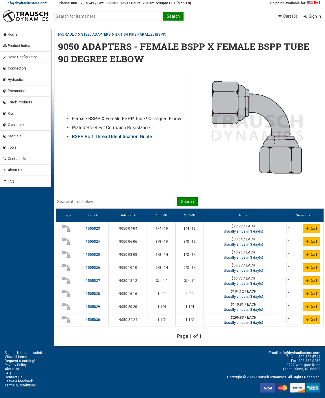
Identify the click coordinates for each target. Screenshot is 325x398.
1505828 (93, 294)
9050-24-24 (128, 320)
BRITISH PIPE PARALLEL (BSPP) (140, 34)
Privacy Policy (16, 365)
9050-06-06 (128, 242)
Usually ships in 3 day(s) (243, 231)
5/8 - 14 (162, 268)
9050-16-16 (128, 294)
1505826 (93, 268)
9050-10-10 (128, 268)
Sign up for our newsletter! (25, 353)
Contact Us (14, 159)
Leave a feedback (19, 381)
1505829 (93, 307)
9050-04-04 (128, 229)
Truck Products (17, 102)
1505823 (93, 229)
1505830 (93, 320)
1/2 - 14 (162, 255)
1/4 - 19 (162, 229)
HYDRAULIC (67, 34)
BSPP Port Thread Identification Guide (112, 136)
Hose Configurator (20, 57)
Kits (8, 114)
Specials (12, 136)
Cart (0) (287, 16)
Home (10, 34)
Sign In (314, 16)
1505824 (93, 242)
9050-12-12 (128, 281)
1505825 (93, 255)
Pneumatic (14, 91)
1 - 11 (161, 294)
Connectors (15, 68)
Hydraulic (13, 80)
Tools (10, 147)
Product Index (16, 46)
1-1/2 (161, 320)
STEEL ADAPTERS (96, 34)
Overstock (13, 125)
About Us (12, 170)
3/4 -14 (161, 281)
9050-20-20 (128, 307)
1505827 (93, 281)
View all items (16, 357)
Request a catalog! (20, 361)
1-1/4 (161, 307)
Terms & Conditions (20, 385)
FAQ (8, 181)
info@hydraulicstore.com (27, 3)
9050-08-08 (128, 255)
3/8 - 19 (162, 242)
